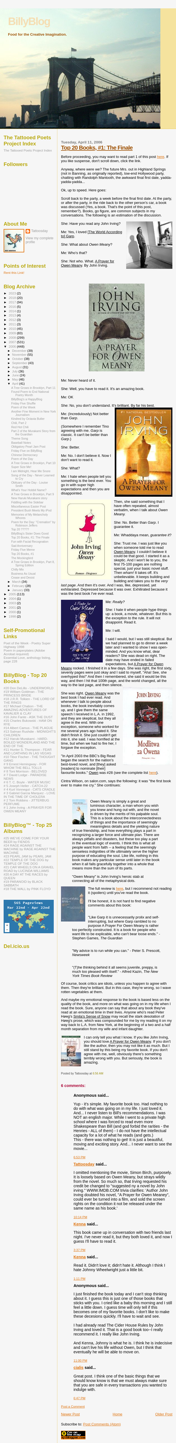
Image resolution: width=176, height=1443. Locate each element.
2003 (13, 603)
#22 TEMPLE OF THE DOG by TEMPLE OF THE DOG (26, 861)
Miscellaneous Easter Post (28, 506)
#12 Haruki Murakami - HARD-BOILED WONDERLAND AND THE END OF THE (29, 742)
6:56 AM (98, 1073)
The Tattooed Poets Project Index (28, 150)
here (160, 157)
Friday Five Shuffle (23, 403)
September (20, 363)
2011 (13, 324)
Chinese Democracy (24, 455)
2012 (13, 319)
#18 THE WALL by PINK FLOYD (27, 889)
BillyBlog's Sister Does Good (29, 533)
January (18, 590)
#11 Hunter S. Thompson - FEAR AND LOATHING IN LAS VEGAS (28, 751)
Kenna (80, 1224)
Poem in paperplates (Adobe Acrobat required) (24, 652)
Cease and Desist (23, 577)
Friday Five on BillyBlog (26, 450)
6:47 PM (79, 1398)
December (19, 350)
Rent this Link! (14, 272)
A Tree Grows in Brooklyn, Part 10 (33, 463)
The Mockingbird (22, 558)
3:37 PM (79, 1250)
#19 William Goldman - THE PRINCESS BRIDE (24, 693)
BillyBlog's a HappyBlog (26, 399)
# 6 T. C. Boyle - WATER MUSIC (27, 782)
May (15, 379)
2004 (13, 598)
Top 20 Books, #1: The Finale (97, 147)
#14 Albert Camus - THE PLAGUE (28, 728)
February (19, 586)
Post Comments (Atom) (102, 1424)
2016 (13, 306)
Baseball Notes (21, 442)
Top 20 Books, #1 (22, 553)
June (16, 375)
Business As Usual (23, 573)
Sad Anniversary (22, 545)
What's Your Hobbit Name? (29, 490)
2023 (13, 293)
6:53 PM (79, 1157)
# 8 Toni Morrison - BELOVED (25, 771)
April (15, 383)
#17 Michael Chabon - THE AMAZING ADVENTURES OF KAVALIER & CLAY (25, 709)
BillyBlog (29, 21)
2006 (13, 346)
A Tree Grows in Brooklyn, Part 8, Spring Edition (33, 563)
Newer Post (70, 1414)
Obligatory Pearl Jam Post (28, 446)
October (18, 358)
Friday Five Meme (23, 549)
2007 (13, 342)
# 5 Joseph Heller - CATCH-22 (26, 786)
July (15, 371)
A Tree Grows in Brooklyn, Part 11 (33, 387)
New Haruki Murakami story (29, 498)
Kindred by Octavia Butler (28, 418)
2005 (13, 594)
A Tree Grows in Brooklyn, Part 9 (32, 494)
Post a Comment (73, 1406)
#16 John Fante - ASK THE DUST (28, 717)
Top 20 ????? (20, 529)
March (17, 581)
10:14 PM (80, 1217)
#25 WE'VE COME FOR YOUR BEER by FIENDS (26, 840)
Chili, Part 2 (18, 423)
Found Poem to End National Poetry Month (30, 393)
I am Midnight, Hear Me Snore (30, 471)
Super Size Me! (21, 467)
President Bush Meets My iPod (31, 510)
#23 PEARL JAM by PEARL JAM (27, 856)
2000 (13, 612)
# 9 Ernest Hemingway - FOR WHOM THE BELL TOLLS (25, 765)
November (19, 354)
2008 (13, 337)
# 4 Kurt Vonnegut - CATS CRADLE (29, 789)
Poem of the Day (22, 458)
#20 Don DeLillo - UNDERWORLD (28, 688)
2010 (13, 328)
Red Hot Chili (19, 427)
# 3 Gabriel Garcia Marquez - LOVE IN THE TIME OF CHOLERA (29, 794)
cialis (79, 1367)
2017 (13, 302)
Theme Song (19, 438)
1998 (13, 616)
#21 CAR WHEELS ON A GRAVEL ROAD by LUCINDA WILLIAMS (29, 868)
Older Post (163, 1414)
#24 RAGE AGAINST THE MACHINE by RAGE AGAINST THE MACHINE (29, 849)
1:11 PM (79, 1278)
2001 (13, 607)
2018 (13, 297)
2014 (13, 311)
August (17, 367)
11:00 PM (80, 1360)
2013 (13, 315)
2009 (13, 333)
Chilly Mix (17, 569)
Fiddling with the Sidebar (27, 502)
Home (118, 1414)
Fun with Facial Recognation (29, 541)
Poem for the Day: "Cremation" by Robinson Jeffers (33, 523)
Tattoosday (84, 1164)
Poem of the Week (23, 407)
